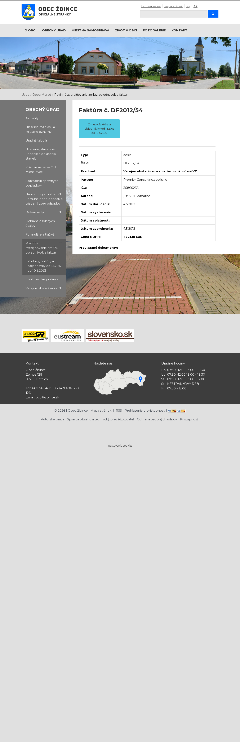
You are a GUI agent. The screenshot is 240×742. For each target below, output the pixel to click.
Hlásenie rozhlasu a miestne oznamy (40, 129)
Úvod (25, 95)
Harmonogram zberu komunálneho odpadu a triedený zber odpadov (44, 198)
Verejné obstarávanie (43, 288)
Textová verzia (151, 6)
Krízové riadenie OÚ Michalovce (41, 169)
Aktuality (32, 118)
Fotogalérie (154, 30)
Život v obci (126, 30)
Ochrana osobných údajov (40, 223)
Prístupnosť (189, 419)
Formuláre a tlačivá (40, 234)
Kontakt (179, 30)
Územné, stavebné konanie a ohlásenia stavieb (41, 153)
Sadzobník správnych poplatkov (42, 183)
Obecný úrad (54, 30)
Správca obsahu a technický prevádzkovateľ (100, 419)
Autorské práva (52, 419)
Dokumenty (43, 212)
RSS (188, 6)
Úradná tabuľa (36, 140)
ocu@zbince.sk (47, 397)
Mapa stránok (173, 6)
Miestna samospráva (90, 30)
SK (195, 6)
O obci (30, 30)
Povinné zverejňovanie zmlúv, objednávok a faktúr (91, 95)
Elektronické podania (42, 279)
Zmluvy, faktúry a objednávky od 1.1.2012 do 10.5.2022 (45, 265)
